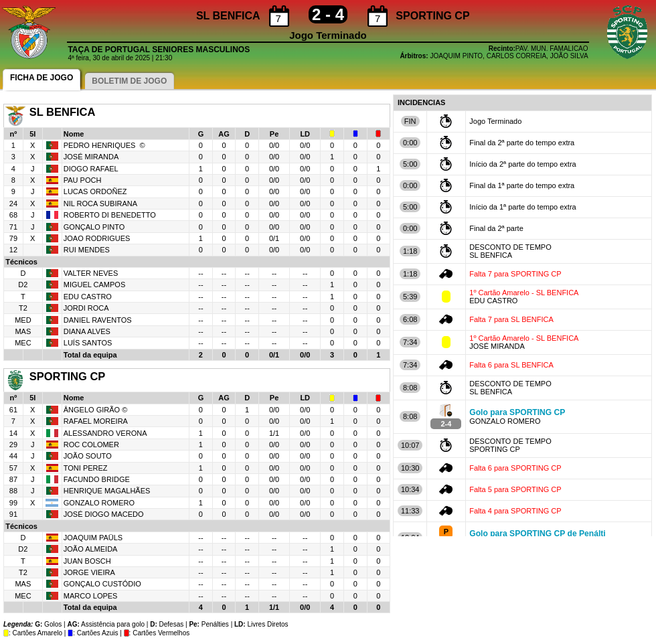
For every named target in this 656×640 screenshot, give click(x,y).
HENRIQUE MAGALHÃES (108, 491)
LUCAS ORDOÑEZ (95, 191)
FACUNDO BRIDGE (97, 479)
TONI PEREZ (87, 468)
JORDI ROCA (86, 308)
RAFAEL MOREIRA (96, 421)
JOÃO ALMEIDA (91, 549)
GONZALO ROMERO (99, 503)
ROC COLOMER (91, 445)
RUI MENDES (87, 250)
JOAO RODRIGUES (97, 238)
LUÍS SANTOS (88, 343)
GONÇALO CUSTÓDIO (102, 584)
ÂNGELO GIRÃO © (96, 410)
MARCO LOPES (91, 596)
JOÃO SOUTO (88, 456)
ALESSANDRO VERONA (105, 433)
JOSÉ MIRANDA (91, 157)
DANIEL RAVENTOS (98, 320)
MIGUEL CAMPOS (95, 285)
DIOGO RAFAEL (91, 169)
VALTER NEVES (91, 273)
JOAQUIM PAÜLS (93, 538)
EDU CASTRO (88, 297)
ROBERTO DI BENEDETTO (110, 215)
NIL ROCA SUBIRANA (100, 203)
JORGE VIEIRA (89, 572)
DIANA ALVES (87, 331)
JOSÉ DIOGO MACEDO (104, 514)
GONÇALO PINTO (94, 227)
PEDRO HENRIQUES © (104, 145)
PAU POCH (83, 180)
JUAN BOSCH (87, 561)
